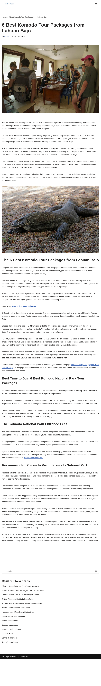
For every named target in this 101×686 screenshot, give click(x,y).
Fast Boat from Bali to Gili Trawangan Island (21, 619)
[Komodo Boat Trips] (9, 4)
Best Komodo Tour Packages (15, 642)
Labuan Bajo (7, 660)
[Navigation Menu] (96, 4)
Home (4, 17)
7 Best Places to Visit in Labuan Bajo (18, 624)
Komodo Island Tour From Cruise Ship (19, 637)
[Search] (47, 595)
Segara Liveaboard (10, 651)
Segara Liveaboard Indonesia (24, 311)
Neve (4, 683)
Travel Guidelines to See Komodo (17, 633)
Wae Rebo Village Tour (43, 472)
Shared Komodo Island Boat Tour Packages (21, 610)
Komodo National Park (12, 655)
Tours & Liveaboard (10, 669)
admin (6, 36)
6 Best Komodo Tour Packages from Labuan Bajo (24, 615)
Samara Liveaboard (11, 646)
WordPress (25, 683)
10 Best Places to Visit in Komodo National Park (23, 628)
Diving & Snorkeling (11, 664)
